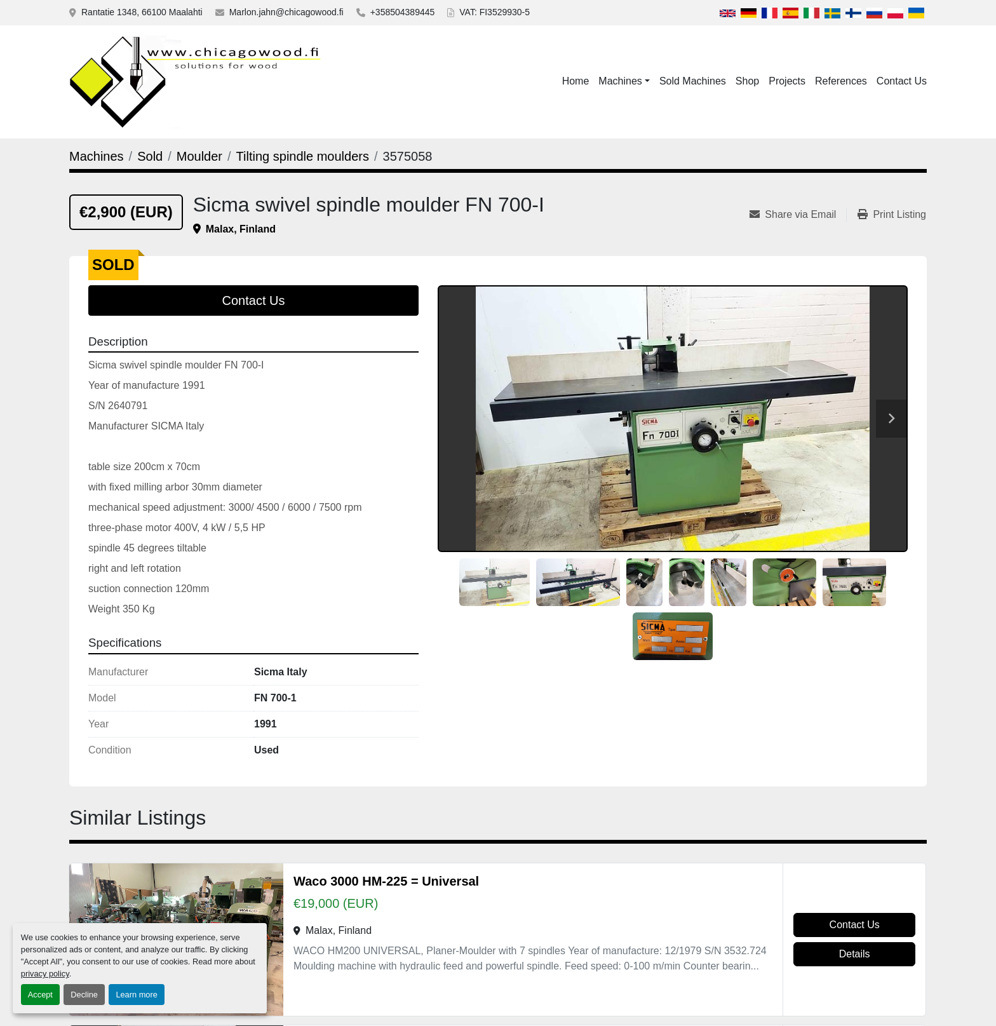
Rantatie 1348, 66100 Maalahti (142, 12)
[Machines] (96, 156)
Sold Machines (692, 81)
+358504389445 (402, 12)
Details (854, 953)
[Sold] (150, 156)
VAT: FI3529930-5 (494, 12)
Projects (787, 81)
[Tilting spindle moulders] (302, 156)
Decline (84, 994)
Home (575, 81)
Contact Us (902, 81)
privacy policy (45, 973)
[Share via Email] (798, 214)
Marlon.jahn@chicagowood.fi (286, 12)
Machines (620, 81)
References (841, 81)
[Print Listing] (892, 214)
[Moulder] (199, 156)
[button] (624, 81)
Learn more (136, 994)
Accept (40, 994)
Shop (747, 81)
